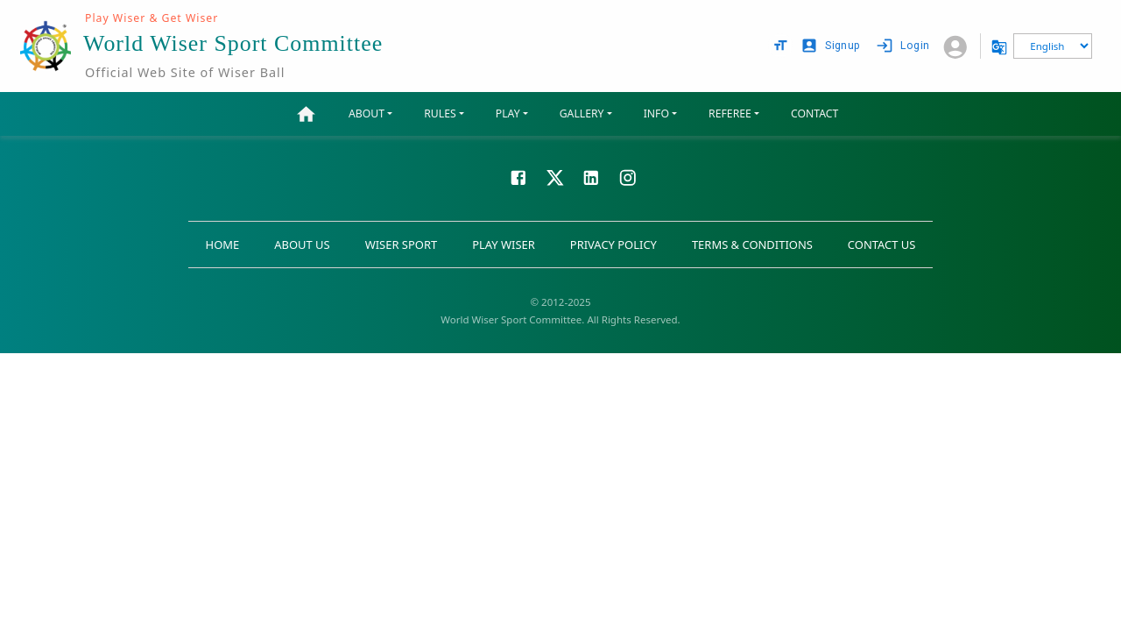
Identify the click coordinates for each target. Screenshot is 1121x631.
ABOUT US (301, 244)
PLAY (508, 113)
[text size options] (780, 45)
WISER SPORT (401, 244)
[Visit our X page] (555, 176)
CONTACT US (882, 244)
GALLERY (582, 113)
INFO (656, 113)
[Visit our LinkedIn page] (591, 176)
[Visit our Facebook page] (518, 176)
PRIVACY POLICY (613, 244)
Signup (832, 46)
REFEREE (730, 113)
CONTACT (814, 113)
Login (904, 46)
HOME (223, 244)
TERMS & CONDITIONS (752, 244)
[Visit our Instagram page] (628, 176)
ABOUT (366, 113)
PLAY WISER (503, 244)
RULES (439, 113)
